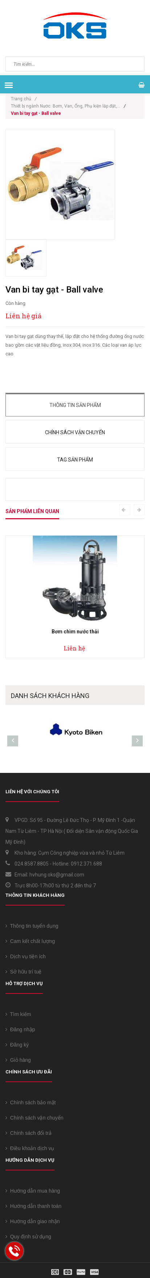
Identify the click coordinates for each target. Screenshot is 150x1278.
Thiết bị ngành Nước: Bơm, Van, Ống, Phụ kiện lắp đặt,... (65, 106)
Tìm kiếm (18, 1014)
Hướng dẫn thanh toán (33, 1206)
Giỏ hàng (18, 1060)
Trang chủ (24, 98)
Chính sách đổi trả (28, 1133)
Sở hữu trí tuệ (23, 972)
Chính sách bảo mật (30, 1102)
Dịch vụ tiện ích (25, 956)
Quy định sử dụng (28, 1236)
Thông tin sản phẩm (75, 405)
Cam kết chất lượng (30, 941)
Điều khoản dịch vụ (29, 1148)
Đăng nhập (20, 1029)
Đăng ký (17, 1045)
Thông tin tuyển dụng (31, 926)
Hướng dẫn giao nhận (32, 1221)
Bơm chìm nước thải (75, 631)
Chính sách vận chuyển (75, 432)
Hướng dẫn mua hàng (32, 1191)
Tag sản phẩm (75, 460)
